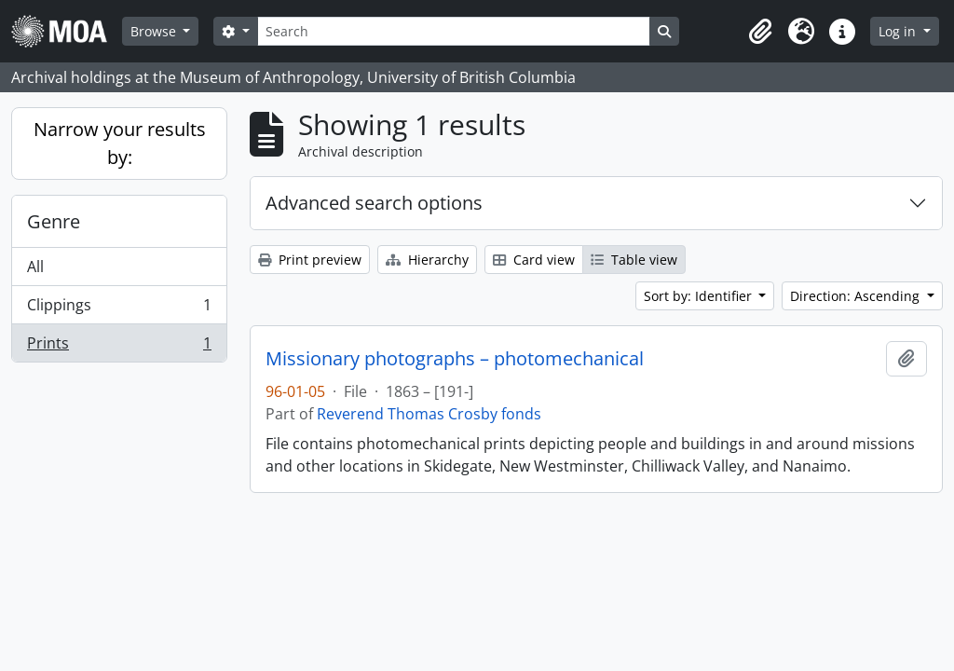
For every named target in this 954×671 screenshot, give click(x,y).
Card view (534, 259)
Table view (634, 259)
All (35, 266)
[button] (760, 31)
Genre (53, 221)
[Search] (453, 31)
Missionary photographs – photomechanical (455, 359)
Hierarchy (427, 259)
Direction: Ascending (856, 296)
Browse (155, 31)
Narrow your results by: (120, 143)
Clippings (118, 309)
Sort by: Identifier (700, 296)
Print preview (309, 259)
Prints (118, 347)
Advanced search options (374, 202)
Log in (899, 31)
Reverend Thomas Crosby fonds (429, 414)
